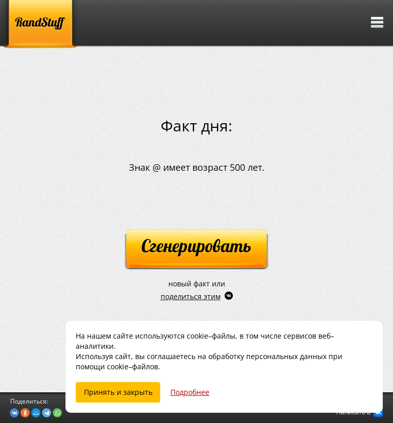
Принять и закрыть (118, 392)
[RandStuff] (40, 24)
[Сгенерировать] (196, 249)
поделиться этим (191, 296)
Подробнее (189, 392)
